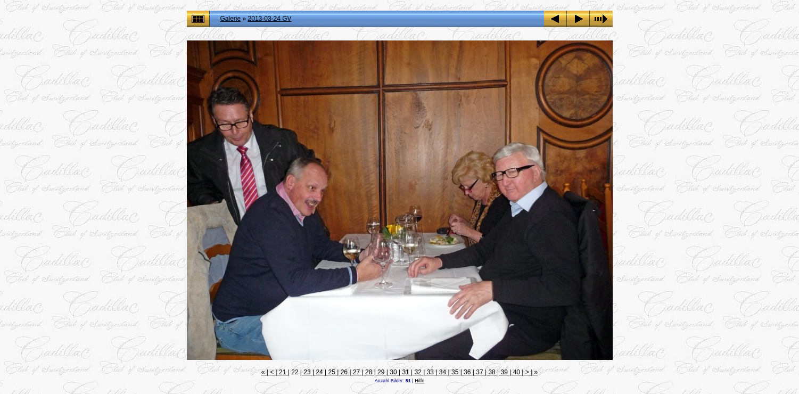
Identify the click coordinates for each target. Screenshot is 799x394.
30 (393, 372)
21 (282, 372)
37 (479, 372)
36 (467, 372)
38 (492, 372)
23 (307, 372)
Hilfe (419, 380)
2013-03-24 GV (270, 18)
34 (442, 372)
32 (418, 372)
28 (369, 372)
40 (516, 372)
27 (356, 372)
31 (405, 372)
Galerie (230, 18)
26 (344, 372)
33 (430, 372)
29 (381, 372)
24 (319, 372)
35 (455, 372)
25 (331, 372)
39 (504, 372)
